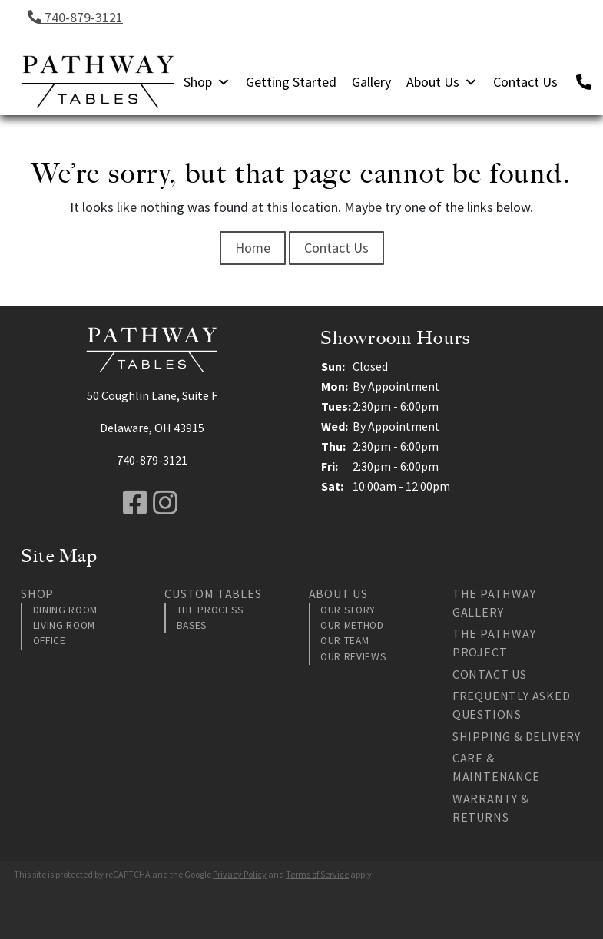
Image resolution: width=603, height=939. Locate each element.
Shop (207, 82)
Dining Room (65, 610)
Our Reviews (353, 656)
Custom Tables (212, 593)
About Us (442, 82)
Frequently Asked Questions (511, 705)
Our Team (344, 640)
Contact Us (525, 82)
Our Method (352, 625)
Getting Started (291, 82)
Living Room (64, 625)
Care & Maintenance (496, 767)
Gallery (371, 82)
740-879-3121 (75, 17)
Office (49, 640)
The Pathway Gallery (494, 603)
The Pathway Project (494, 643)
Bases (192, 625)
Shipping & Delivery (516, 736)
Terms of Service (317, 874)
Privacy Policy (240, 874)
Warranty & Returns (490, 808)
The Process (210, 610)
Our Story (348, 610)
